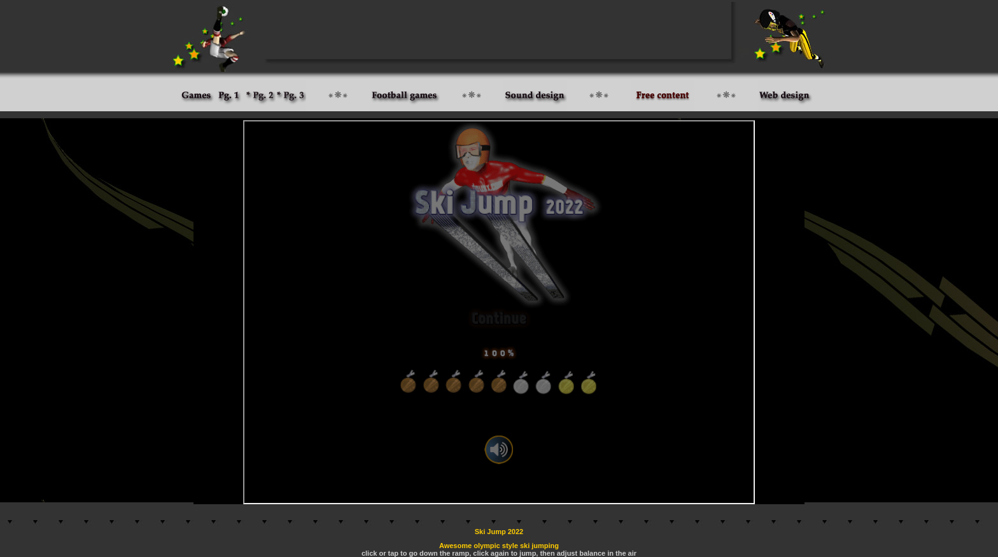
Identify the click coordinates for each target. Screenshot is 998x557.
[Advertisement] (499, 30)
